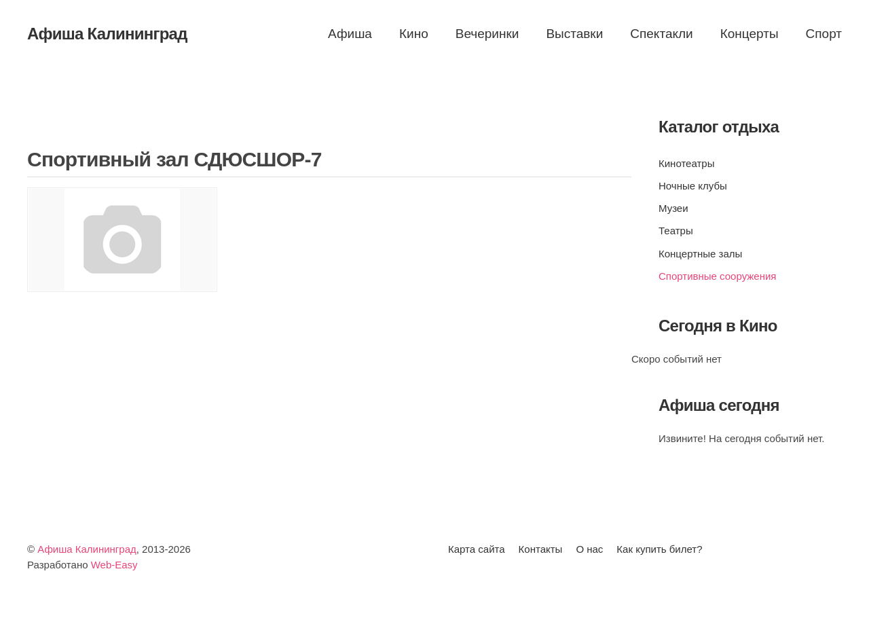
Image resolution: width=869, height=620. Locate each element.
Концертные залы (700, 253)
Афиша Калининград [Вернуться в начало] (107, 33)
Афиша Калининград (86, 549)
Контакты (541, 549)
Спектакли (661, 33)
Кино (413, 33)
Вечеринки (487, 33)
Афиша (350, 33)
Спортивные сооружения (717, 276)
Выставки (574, 33)
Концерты (749, 33)
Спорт (824, 33)
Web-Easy (114, 564)
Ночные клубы (693, 186)
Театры (676, 230)
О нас (589, 549)
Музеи (673, 208)
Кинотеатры (686, 163)
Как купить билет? (659, 549)
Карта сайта (476, 549)
